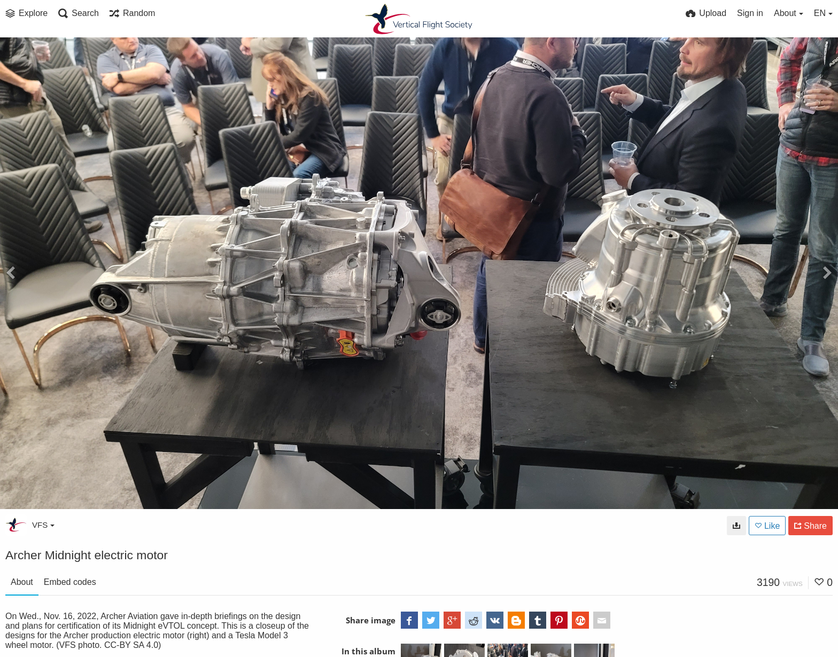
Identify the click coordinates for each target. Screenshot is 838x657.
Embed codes (70, 581)
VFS (43, 524)
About (22, 581)
